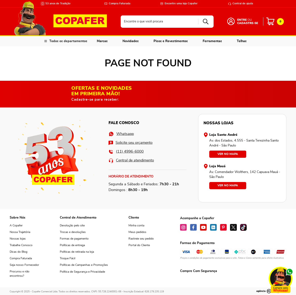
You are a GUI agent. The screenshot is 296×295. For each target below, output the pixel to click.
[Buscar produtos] (204, 21)
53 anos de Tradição (55, 3)
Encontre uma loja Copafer (179, 3)
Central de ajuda (240, 3)
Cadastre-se (247, 23)
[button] (24, 273)
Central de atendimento (131, 160)
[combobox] (167, 21)
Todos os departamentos (68, 41)
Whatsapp (121, 134)
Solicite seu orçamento (131, 143)
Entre (242, 19)
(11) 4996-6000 (126, 151)
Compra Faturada (117, 3)
